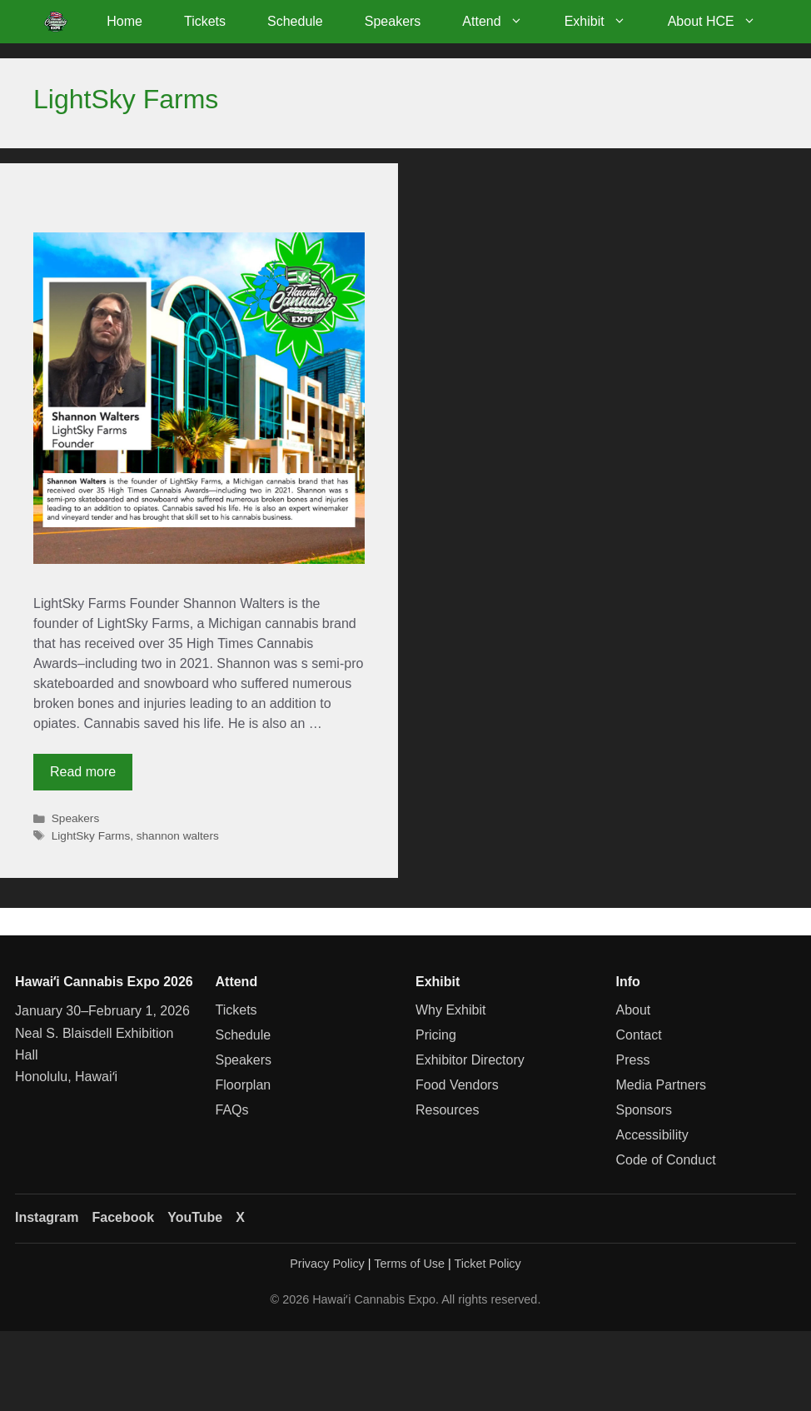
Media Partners (661, 1085)
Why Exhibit (450, 1010)
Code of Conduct (666, 1160)
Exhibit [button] (606, 21)
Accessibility (652, 1135)
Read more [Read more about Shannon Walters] (83, 772)
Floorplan (243, 1085)
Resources (447, 1110)
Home (124, 21)
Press (633, 1060)
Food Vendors (457, 1085)
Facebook (123, 1217)
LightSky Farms (91, 836)
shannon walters (178, 836)
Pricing (435, 1035)
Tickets (205, 21)
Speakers (393, 21)
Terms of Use (409, 1263)
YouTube (194, 1217)
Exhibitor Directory (470, 1060)
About (633, 1010)
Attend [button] (502, 21)
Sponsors (644, 1110)
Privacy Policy (327, 1263)
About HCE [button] (722, 21)
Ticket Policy (488, 1263)
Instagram (46, 1217)
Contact (639, 1035)
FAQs (232, 1110)
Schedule (295, 21)
